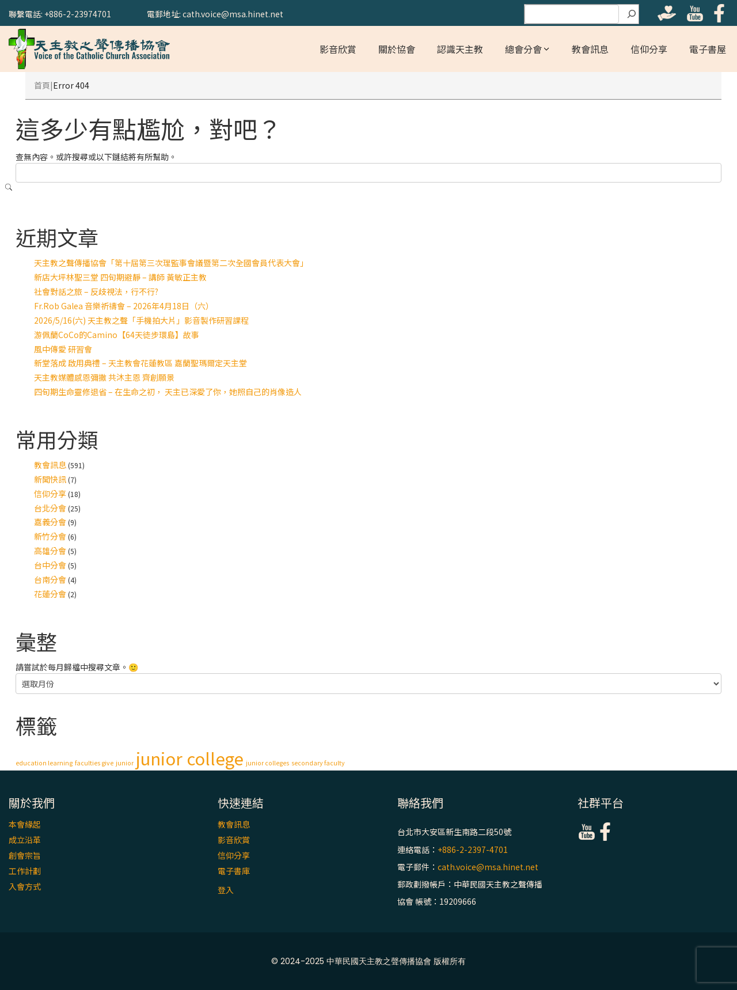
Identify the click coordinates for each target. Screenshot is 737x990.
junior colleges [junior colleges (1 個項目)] (267, 762)
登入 (226, 890)
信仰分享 (648, 49)
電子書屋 (707, 49)
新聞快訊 (50, 479)
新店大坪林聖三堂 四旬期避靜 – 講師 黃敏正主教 (120, 277)
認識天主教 (460, 49)
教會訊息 (590, 49)
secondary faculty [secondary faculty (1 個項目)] (318, 762)
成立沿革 (25, 839)
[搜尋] (632, 14)
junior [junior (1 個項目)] (125, 762)
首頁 (42, 85)
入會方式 (25, 886)
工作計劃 (25, 871)
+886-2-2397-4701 (473, 849)
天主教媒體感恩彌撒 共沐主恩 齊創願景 (104, 377)
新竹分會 (50, 536)
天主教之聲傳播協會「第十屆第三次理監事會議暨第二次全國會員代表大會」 (171, 262)
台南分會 (50, 579)
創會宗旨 (25, 855)
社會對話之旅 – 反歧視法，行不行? (96, 291)
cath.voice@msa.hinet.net (488, 867)
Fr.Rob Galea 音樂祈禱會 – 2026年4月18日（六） (124, 306)
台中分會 (50, 565)
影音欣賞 (338, 49)
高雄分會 (50, 550)
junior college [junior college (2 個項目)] (190, 758)
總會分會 (523, 49)
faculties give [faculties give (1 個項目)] (94, 762)
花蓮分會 (50, 594)
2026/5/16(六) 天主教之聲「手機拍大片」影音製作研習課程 (141, 320)
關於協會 (396, 49)
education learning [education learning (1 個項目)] (44, 762)
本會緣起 (25, 824)
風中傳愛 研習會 (63, 349)
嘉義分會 (50, 522)
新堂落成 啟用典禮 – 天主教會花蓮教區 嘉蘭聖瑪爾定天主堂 (140, 363)
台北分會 (50, 508)
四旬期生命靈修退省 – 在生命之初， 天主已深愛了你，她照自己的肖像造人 (168, 391)
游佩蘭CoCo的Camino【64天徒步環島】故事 (116, 334)
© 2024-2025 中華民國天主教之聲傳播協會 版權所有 (368, 961)
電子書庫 (234, 871)
